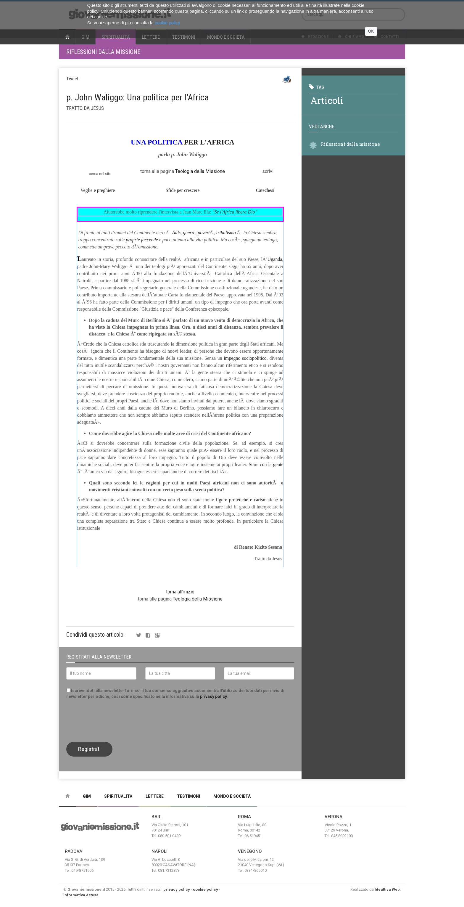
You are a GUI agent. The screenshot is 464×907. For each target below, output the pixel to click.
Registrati (89, 749)
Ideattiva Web (387, 889)
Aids (176, 232)
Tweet (72, 78)
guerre (189, 232)
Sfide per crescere (183, 190)
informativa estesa (81, 895)
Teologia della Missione (200, 171)
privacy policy (213, 696)
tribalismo (226, 232)
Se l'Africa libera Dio (234, 211)
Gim (87, 796)
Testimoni (188, 796)
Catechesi (265, 190)
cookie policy (205, 889)
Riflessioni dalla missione (103, 51)
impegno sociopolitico (245, 358)
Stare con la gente (266, 464)
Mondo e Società (232, 796)
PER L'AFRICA (209, 142)
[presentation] (111, 719)
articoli (326, 100)
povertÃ (206, 232)
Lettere (155, 796)
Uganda (275, 259)
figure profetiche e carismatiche (247, 499)
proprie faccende (142, 239)
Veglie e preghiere (97, 190)
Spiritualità (118, 796)
